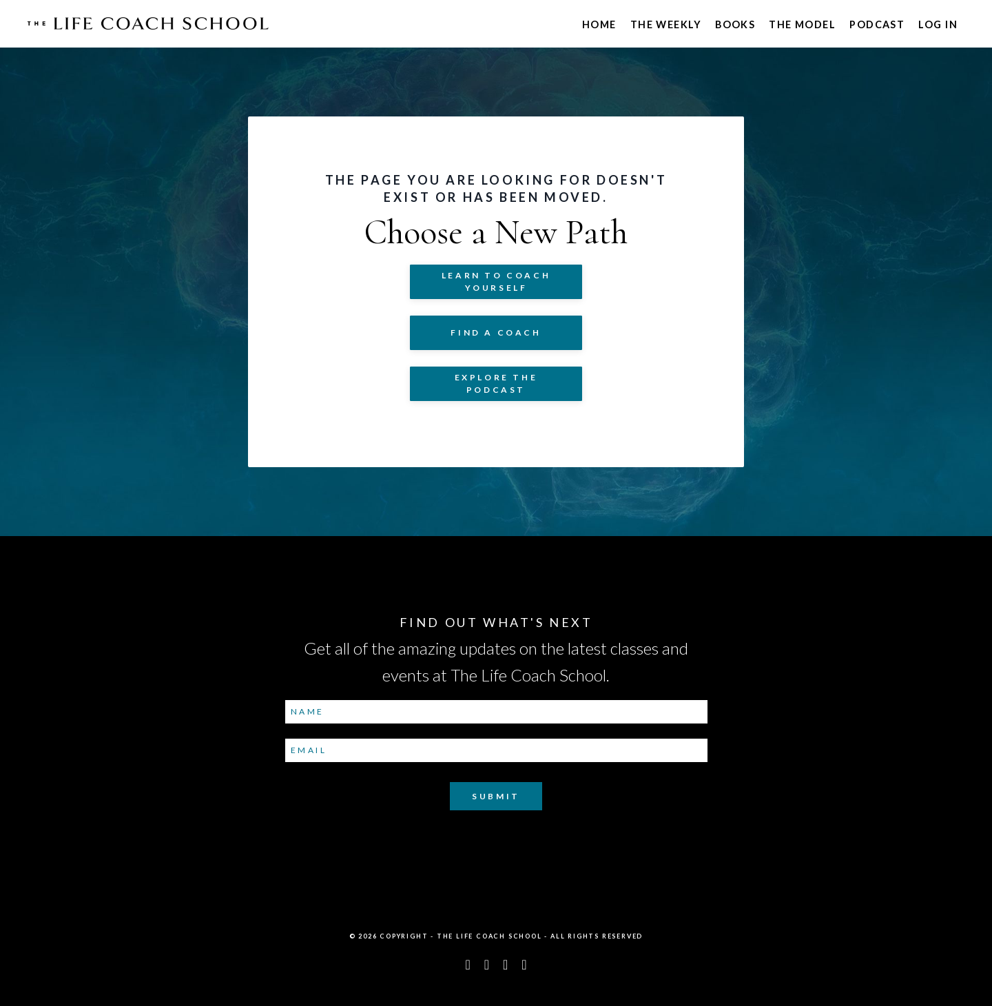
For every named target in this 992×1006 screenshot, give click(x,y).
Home (599, 24)
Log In (938, 24)
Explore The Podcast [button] (496, 383)
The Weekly (665, 24)
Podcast (877, 24)
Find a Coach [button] (496, 332)
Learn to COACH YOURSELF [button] (496, 281)
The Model (802, 24)
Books (735, 24)
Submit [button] (496, 796)
